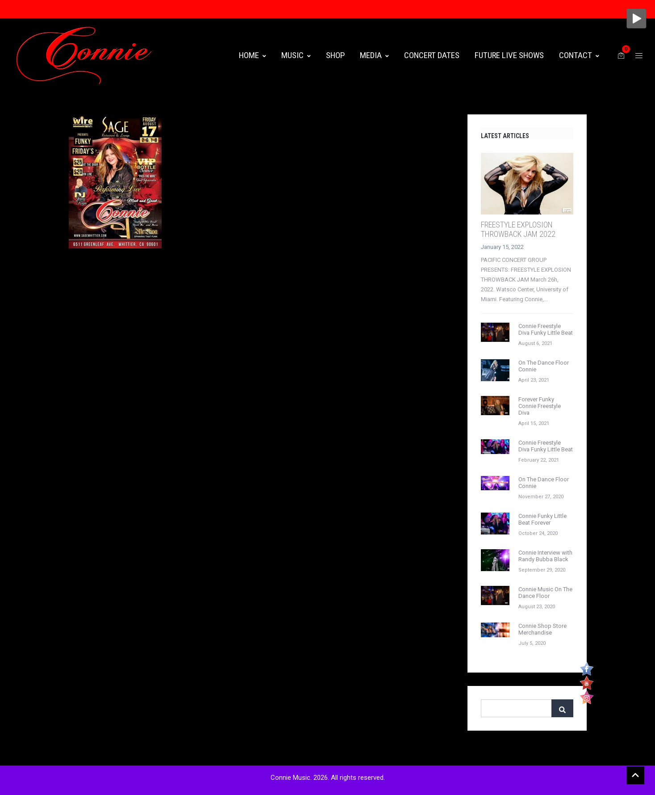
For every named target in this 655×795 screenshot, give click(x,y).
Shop (335, 55)
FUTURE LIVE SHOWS (509, 55)
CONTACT (579, 55)
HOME (252, 55)
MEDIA (374, 55)
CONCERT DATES (431, 55)
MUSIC (296, 55)
